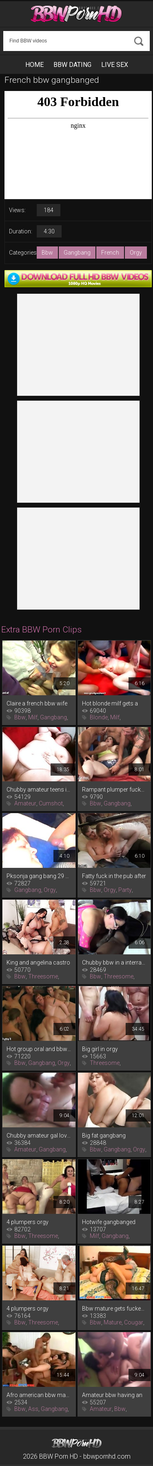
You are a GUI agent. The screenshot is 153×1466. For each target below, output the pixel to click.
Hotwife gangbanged (108, 1222)
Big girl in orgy (100, 1049)
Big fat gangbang (104, 1135)
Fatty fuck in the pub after (114, 876)
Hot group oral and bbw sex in (39, 1049)
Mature (113, 1322)
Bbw (47, 252)
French (110, 252)
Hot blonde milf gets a (110, 703)
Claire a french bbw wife (37, 703)
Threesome (43, 976)
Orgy (136, 252)
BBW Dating (72, 65)
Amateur (25, 803)
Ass (33, 1409)
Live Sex (114, 65)
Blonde (99, 717)
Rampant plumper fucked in (114, 789)
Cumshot (51, 803)
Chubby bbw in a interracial (114, 962)
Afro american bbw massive (39, 1395)
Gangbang (77, 252)
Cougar (133, 1322)
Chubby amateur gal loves (39, 1135)
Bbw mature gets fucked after (114, 1308)
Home (34, 65)
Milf (33, 717)
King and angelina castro (38, 962)
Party (125, 890)
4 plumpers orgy (28, 1222)
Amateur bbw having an (112, 1395)
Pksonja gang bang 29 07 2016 (39, 876)
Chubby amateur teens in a (39, 789)
